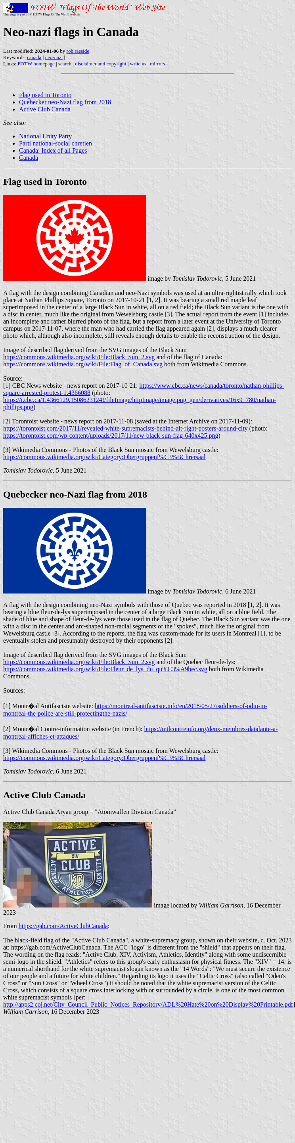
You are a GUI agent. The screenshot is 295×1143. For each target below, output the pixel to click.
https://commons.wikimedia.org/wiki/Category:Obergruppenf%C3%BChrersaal (104, 457)
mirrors (157, 64)
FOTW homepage (35, 64)
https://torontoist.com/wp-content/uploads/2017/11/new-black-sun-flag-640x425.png (110, 435)
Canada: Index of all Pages (53, 150)
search (64, 64)
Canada (28, 157)
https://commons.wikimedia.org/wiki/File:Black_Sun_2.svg (79, 357)
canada (34, 57)
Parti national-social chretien (55, 143)
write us (138, 64)
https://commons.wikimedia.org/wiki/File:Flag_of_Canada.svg (83, 364)
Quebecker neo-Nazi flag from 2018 (65, 102)
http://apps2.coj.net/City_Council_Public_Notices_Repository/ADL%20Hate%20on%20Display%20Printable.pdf (148, 1004)
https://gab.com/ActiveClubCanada (63, 926)
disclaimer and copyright (100, 64)
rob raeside (78, 51)
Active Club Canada (45, 109)
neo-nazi (54, 57)
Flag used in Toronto (45, 95)
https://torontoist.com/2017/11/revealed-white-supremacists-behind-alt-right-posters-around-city (125, 428)
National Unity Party (45, 136)
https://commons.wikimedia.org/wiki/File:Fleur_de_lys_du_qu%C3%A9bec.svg (105, 669)
